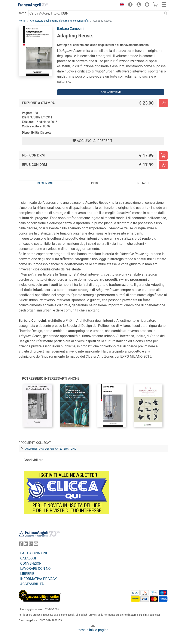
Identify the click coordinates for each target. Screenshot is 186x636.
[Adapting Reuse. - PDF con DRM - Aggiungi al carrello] (163, 155)
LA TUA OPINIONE (34, 553)
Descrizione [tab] (45, 183)
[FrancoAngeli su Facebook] (21, 545)
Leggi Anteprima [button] (111, 92)
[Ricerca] (165, 13)
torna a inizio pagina (93, 630)
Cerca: (22, 13)
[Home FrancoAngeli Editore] (33, 5)
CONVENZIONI (31, 563)
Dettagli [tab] (143, 183)
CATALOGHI (29, 558)
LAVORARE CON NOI (36, 569)
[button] (121, 5)
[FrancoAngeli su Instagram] (31, 545)
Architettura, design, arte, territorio (51, 448)
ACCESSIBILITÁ (32, 584)
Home (22, 20)
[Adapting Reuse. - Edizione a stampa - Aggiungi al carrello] (163, 103)
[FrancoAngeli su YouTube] (36, 545)
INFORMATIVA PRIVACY (38, 579)
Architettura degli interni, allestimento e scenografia (59, 20)
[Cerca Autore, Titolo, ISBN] (95, 13)
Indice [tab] (95, 183)
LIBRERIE (27, 574)
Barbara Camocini (70, 29)
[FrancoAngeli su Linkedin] (26, 545)
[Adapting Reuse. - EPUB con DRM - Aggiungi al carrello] (163, 165)
